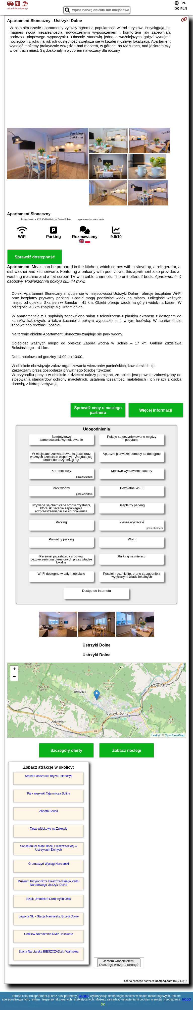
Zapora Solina (48, 811)
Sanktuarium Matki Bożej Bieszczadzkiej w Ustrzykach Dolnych (48, 847)
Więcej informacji (155, 410)
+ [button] (14, 669)
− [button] (14, 677)
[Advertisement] (96, 90)
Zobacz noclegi (126, 750)
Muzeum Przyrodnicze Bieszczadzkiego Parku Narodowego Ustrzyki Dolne (48, 883)
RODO (186, 999)
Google (83, 996)
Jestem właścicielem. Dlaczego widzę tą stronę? (118, 963)
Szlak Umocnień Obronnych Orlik (48, 899)
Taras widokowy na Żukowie (48, 828)
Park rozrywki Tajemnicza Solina (48, 793)
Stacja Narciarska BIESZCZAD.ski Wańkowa (48, 951)
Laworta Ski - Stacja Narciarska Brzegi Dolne (49, 916)
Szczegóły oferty (66, 750)
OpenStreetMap (174, 735)
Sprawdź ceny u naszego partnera (98, 410)
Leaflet (156, 735)
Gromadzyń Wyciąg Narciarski (48, 863)
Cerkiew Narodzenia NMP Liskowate (48, 934)
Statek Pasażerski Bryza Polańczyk (48, 776)
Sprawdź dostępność (35, 257)
